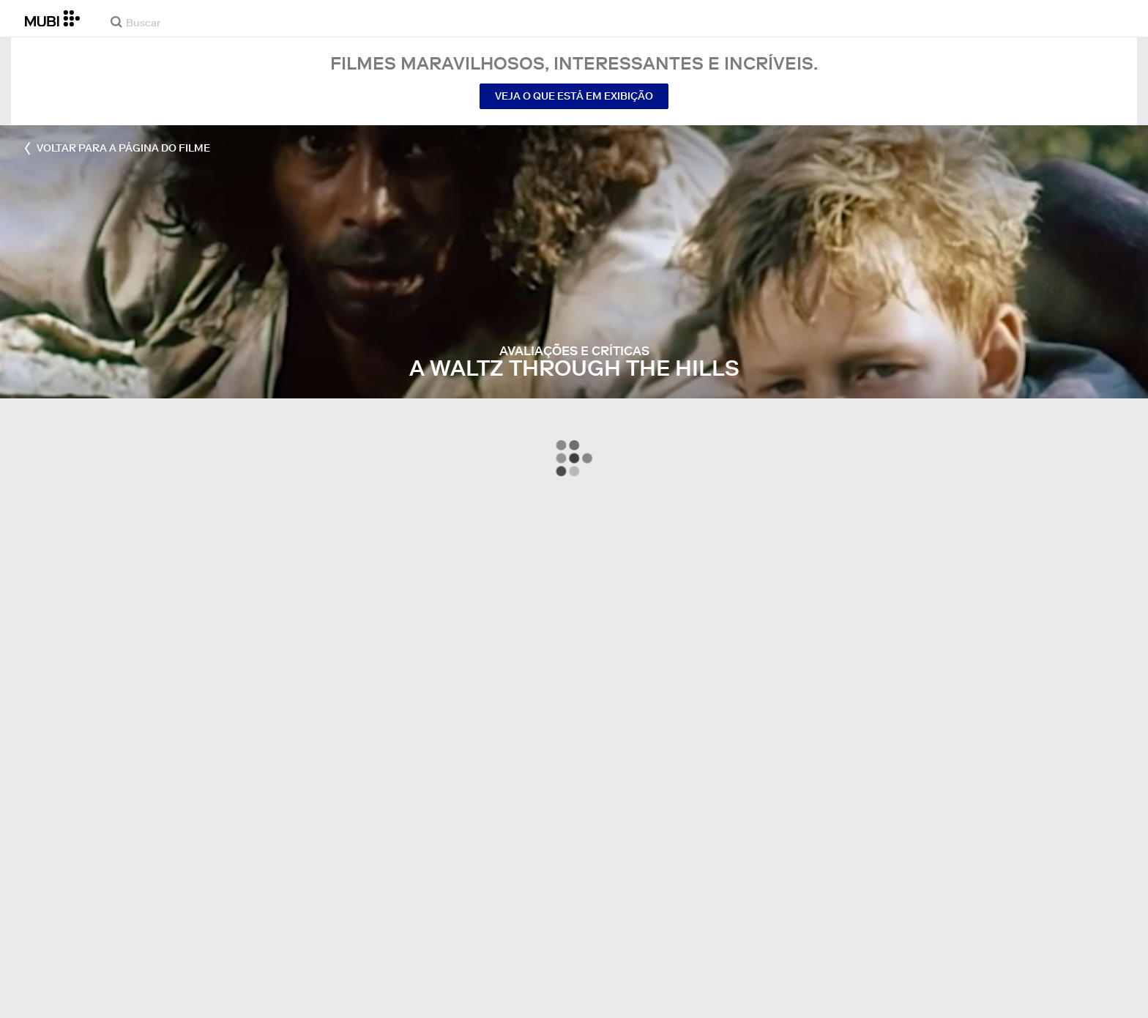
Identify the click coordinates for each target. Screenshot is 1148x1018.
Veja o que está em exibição (574, 96)
